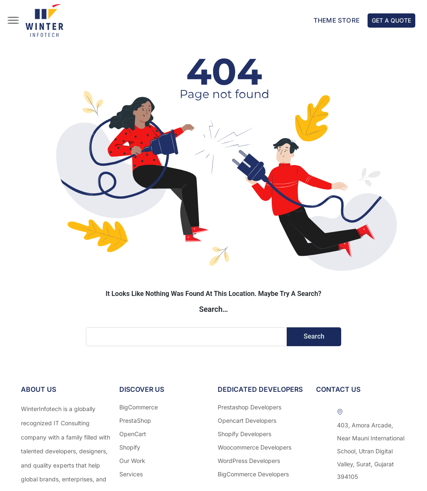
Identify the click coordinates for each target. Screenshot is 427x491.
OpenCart (132, 433)
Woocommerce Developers (254, 447)
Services (131, 474)
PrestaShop (135, 420)
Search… (213, 309)
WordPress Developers (249, 460)
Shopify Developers (244, 433)
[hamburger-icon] (13, 15)
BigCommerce (138, 407)
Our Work (132, 460)
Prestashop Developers (249, 407)
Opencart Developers (247, 420)
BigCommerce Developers (253, 474)
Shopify (129, 447)
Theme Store (337, 20)
